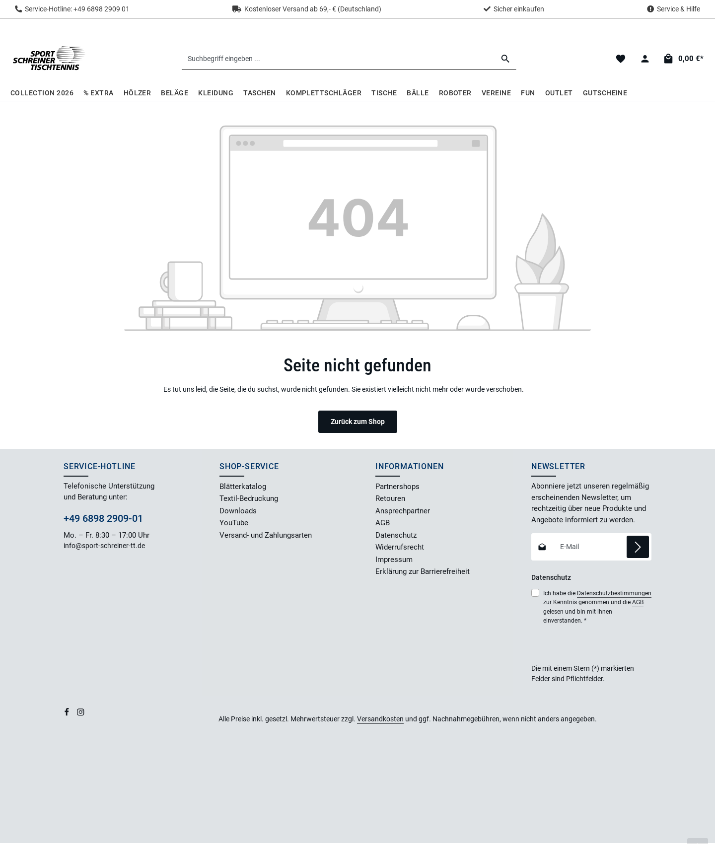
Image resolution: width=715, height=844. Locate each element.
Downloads (238, 511)
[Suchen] (506, 59)
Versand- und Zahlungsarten (265, 536)
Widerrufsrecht (399, 548)
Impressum (394, 560)
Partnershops (397, 487)
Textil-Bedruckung (248, 499)
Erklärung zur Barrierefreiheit (422, 572)
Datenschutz (396, 536)
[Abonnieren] (638, 548)
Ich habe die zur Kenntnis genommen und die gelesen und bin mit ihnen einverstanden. (597, 607)
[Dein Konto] (645, 59)
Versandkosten (380, 720)
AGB (382, 524)
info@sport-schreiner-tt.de (105, 547)
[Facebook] (67, 715)
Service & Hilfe (678, 9)
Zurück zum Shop (358, 422)
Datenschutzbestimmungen (614, 594)
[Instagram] (80, 715)
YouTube (233, 524)
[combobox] (339, 59)
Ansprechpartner (402, 511)
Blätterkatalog (242, 487)
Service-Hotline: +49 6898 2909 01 (72, 9)
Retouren (390, 499)
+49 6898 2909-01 (103, 519)
